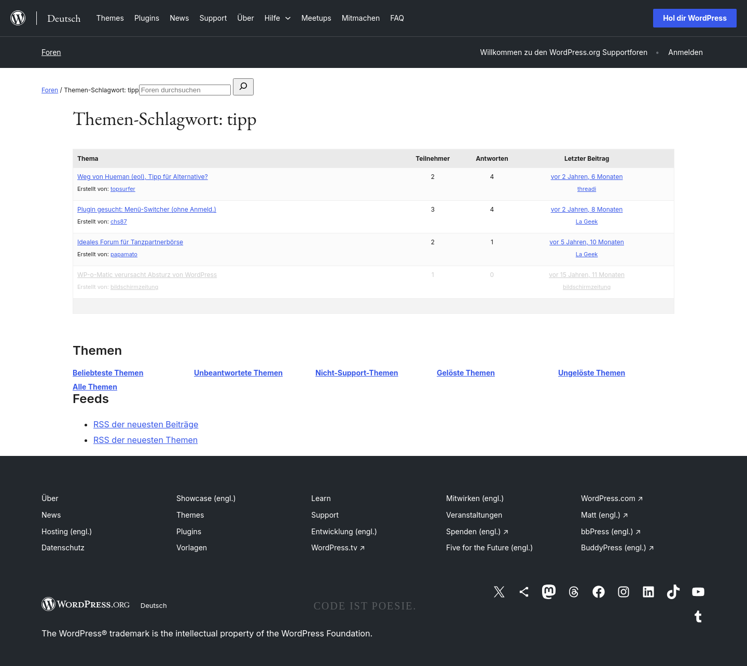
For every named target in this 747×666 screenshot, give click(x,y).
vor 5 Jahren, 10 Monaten (586, 242)
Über (50, 498)
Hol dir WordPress (695, 17)
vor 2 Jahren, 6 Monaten (587, 177)
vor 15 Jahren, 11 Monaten (587, 275)
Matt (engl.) (604, 514)
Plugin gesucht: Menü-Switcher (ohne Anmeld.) (146, 209)
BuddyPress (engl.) (617, 547)
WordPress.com (612, 498)
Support (325, 514)
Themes (190, 514)
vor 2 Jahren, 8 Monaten (587, 209)
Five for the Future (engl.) (489, 547)
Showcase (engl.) (206, 498)
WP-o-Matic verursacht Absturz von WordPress (147, 275)
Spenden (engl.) (477, 531)
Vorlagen (191, 547)
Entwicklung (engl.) (344, 531)
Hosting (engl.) (67, 531)
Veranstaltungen (474, 514)
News (51, 514)
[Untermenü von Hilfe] (277, 18)
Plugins (188, 531)
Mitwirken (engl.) (475, 498)
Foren (51, 52)
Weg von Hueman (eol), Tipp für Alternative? (142, 177)
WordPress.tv (338, 547)
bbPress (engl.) (611, 531)
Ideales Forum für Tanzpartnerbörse (130, 242)
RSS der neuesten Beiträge (145, 424)
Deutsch (154, 605)
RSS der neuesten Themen (145, 440)
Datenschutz (63, 547)
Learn (321, 498)
